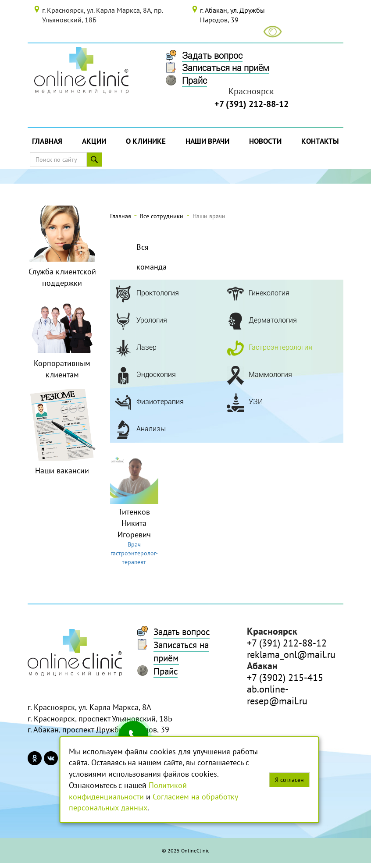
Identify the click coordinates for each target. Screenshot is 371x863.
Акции (94, 141)
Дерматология (273, 320)
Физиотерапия (160, 402)
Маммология (270, 374)
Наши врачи (207, 141)
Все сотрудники (161, 216)
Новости (265, 141)
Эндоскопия (156, 374)
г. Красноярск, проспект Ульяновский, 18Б (100, 719)
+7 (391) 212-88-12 (251, 104)
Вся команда (151, 257)
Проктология (157, 293)
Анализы (151, 429)
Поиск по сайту (97, 159)
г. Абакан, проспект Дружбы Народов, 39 (98, 729)
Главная (47, 141)
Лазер (146, 347)
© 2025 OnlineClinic (185, 850)
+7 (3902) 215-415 (285, 677)
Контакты (320, 141)
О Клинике (146, 141)
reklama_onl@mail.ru (291, 654)
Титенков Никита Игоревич (134, 523)
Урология (151, 320)
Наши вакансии (62, 470)
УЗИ (256, 402)
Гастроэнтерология (280, 347)
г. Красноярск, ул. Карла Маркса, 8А (89, 707)
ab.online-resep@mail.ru (277, 695)
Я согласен (289, 780)
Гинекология (269, 293)
